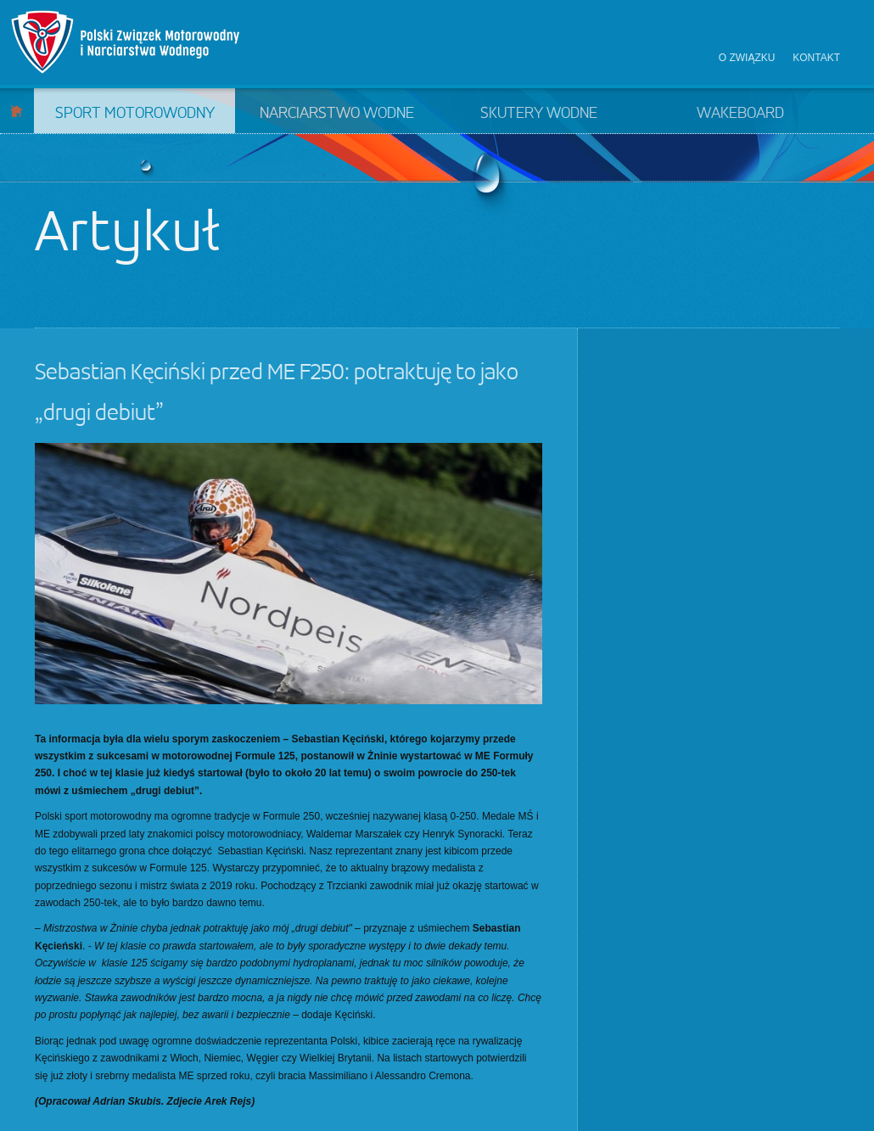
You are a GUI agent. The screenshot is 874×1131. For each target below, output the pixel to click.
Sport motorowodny (135, 113)
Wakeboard (740, 113)
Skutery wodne (538, 113)
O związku (747, 58)
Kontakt (816, 58)
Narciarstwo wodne (337, 113)
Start (16, 110)
